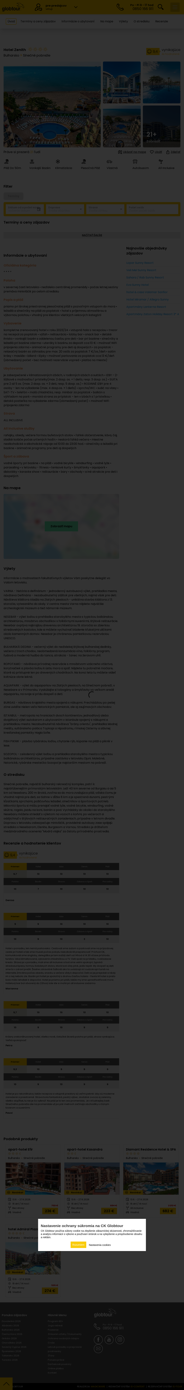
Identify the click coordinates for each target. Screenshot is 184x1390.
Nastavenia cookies (100, 1245)
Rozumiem (78, 1244)
